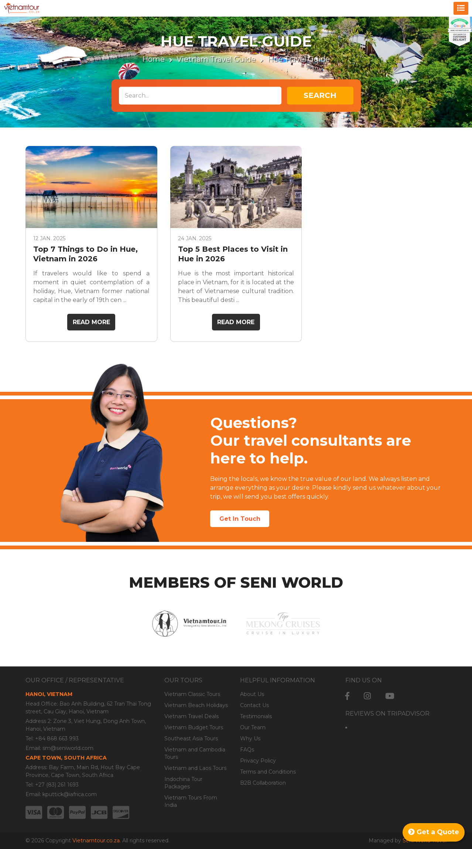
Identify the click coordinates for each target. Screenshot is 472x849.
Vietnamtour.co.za (96, 840)
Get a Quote (433, 832)
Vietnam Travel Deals (191, 716)
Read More (91, 322)
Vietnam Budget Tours (193, 727)
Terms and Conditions (268, 771)
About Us (252, 694)
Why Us (250, 738)
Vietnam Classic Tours (192, 694)
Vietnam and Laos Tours (195, 768)
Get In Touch (239, 518)
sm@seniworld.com (67, 748)
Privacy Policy (258, 760)
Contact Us (254, 705)
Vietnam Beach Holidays (196, 705)
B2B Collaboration (263, 783)
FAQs (247, 749)
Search (320, 95)
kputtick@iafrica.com (69, 794)
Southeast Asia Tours (191, 738)
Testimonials (256, 716)
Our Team (253, 727)
